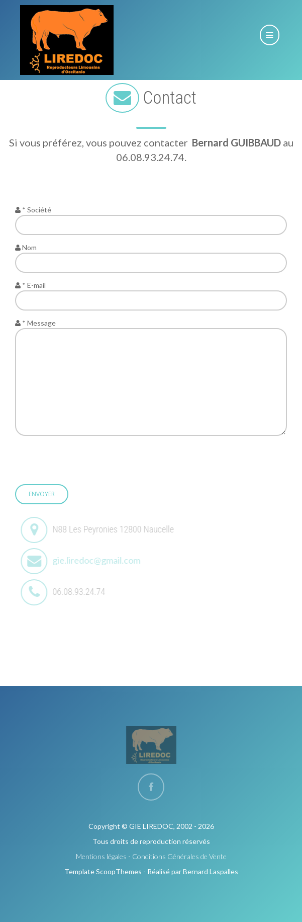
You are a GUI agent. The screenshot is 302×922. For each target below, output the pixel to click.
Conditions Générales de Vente (179, 856)
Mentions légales (101, 856)
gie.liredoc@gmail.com (99, 560)
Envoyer (42, 494)
